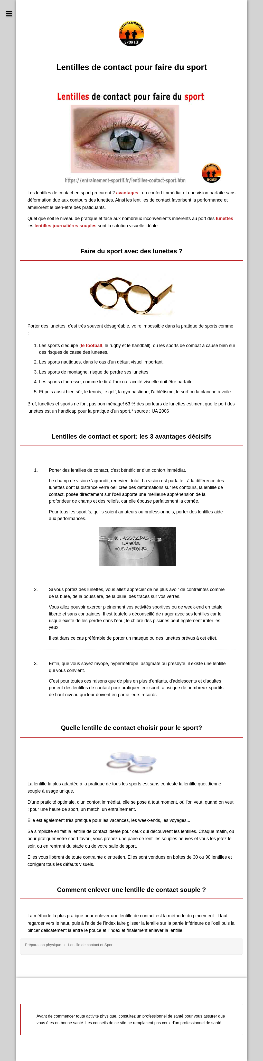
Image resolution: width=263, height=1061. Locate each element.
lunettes (224, 218)
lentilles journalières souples (65, 225)
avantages (127, 192)
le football (91, 345)
